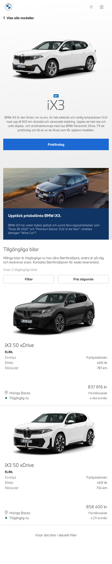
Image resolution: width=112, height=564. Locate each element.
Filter (29, 279)
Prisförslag (56, 144)
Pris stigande (83, 279)
